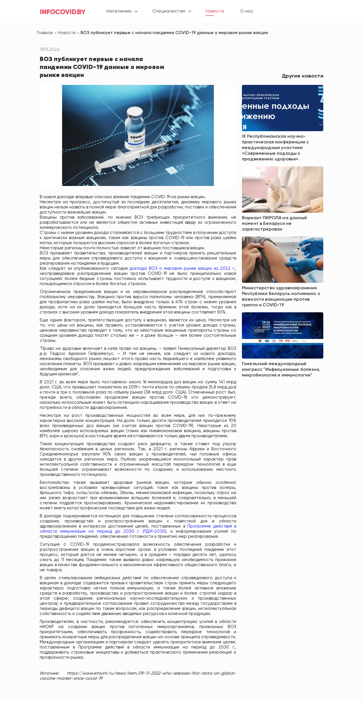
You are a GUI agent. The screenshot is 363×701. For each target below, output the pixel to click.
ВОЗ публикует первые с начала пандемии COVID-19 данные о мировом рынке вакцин (174, 33)
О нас (250, 11)
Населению (119, 11)
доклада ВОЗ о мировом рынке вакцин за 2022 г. (182, 268)
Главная (45, 33)
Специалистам (170, 11)
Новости (218, 11)
